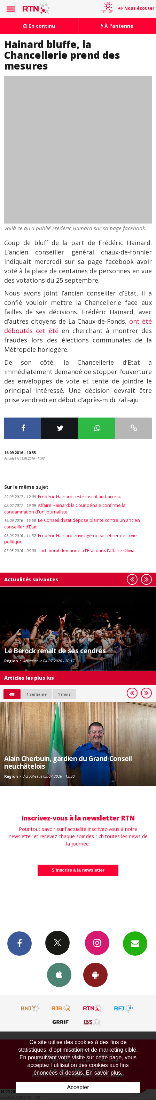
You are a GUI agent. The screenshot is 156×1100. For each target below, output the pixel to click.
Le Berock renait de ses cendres (55, 650)
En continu (39, 26)
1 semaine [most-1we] (36, 694)
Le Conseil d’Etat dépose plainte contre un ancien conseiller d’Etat (72, 523)
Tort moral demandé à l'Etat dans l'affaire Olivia (69, 550)
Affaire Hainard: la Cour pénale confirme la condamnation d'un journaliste (64, 508)
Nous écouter (139, 8)
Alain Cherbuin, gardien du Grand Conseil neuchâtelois (68, 762)
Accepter (78, 1087)
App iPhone (59, 974)
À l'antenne (117, 26)
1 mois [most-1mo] (64, 694)
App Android (95, 974)
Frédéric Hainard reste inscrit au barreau (63, 497)
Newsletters (135, 943)
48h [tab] (12, 694)
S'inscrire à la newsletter (78, 870)
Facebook (19, 943)
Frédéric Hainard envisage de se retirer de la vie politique (70, 539)
